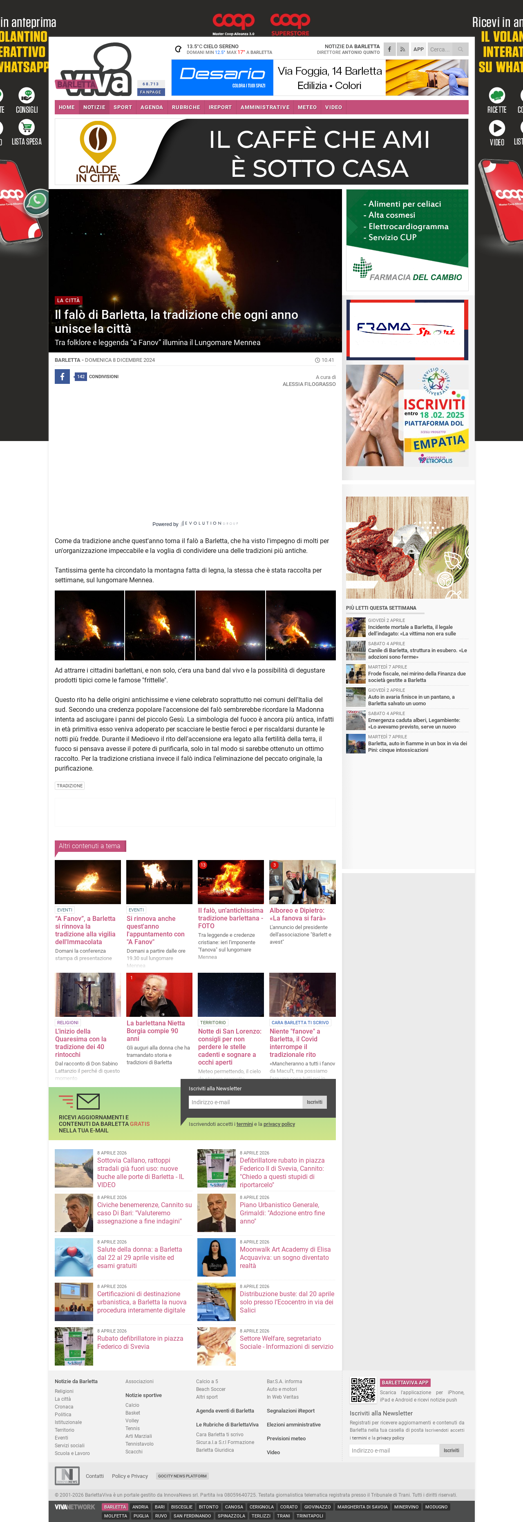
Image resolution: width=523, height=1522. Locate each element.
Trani (283, 1516)
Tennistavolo (139, 1444)
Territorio (64, 1430)
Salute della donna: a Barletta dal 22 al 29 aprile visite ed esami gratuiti (139, 1258)
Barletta (115, 1507)
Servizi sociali (70, 1445)
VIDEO (333, 107)
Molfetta (115, 1516)
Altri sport (207, 1397)
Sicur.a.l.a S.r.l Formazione (225, 1442)
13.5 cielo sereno (222, 49)
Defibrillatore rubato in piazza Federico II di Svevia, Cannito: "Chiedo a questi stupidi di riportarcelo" (282, 1173)
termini (245, 1124)
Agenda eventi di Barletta (225, 1411)
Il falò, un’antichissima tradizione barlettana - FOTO (231, 918)
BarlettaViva (94, 66)
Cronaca (64, 1407)
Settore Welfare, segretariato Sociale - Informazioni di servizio (286, 1342)
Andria (140, 1507)
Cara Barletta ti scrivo (220, 1434)
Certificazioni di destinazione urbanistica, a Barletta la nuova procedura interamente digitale (142, 1302)
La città (63, 1399)
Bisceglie (181, 1507)
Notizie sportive (143, 1395)
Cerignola (262, 1507)
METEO (307, 107)
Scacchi (134, 1451)
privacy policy (279, 1124)
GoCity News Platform (182, 1476)
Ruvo (161, 1516)
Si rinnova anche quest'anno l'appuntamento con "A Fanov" (156, 930)
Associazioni (139, 1381)
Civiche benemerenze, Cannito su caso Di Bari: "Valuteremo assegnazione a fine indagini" (144, 1213)
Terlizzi (261, 1516)
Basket (132, 1413)
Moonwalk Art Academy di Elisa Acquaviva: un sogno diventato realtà (285, 1258)
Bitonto (209, 1507)
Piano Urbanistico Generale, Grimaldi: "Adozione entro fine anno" (282, 1213)
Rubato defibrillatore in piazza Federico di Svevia (140, 1342)
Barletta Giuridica (215, 1450)
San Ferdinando (192, 1516)
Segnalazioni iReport (291, 1411)
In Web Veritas (283, 1397)
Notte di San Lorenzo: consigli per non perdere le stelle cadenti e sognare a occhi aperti (230, 1046)
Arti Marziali (138, 1436)
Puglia (141, 1516)
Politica (63, 1414)
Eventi (61, 1438)
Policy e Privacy (130, 1476)
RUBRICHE (186, 107)
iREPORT (220, 107)
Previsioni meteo (286, 1438)
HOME (67, 107)
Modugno (436, 1507)
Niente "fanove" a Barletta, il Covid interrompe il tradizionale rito (295, 1042)
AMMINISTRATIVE (265, 107)
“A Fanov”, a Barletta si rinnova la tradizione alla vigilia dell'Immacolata (85, 930)
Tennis (132, 1428)
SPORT (123, 107)
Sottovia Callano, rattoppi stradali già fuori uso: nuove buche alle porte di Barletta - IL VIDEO (140, 1173)
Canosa (234, 1507)
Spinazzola (231, 1516)
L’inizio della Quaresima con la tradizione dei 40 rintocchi (81, 1042)
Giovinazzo (317, 1507)
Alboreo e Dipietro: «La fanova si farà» (298, 914)
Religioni (64, 1391)
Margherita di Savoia (362, 1507)
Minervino (406, 1507)
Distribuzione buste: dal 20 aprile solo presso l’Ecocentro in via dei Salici (287, 1302)
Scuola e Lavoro (72, 1453)
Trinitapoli (310, 1516)
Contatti (95, 1476)
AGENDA (152, 107)
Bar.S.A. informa (284, 1381)
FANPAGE (150, 92)
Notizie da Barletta (76, 1381)
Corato (289, 1507)
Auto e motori (282, 1389)
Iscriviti (314, 1102)
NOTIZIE (94, 107)
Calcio (132, 1405)
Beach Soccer (211, 1389)
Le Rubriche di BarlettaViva (227, 1425)
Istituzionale (68, 1422)
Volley (132, 1420)
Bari (160, 1507)
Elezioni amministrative (294, 1425)
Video (273, 1452)
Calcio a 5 (207, 1381)
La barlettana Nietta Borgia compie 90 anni (156, 1031)
